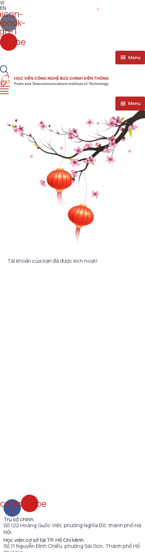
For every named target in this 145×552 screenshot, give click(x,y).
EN (3, 8)
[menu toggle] (130, 58)
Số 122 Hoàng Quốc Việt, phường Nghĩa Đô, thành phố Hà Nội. (72, 529)
